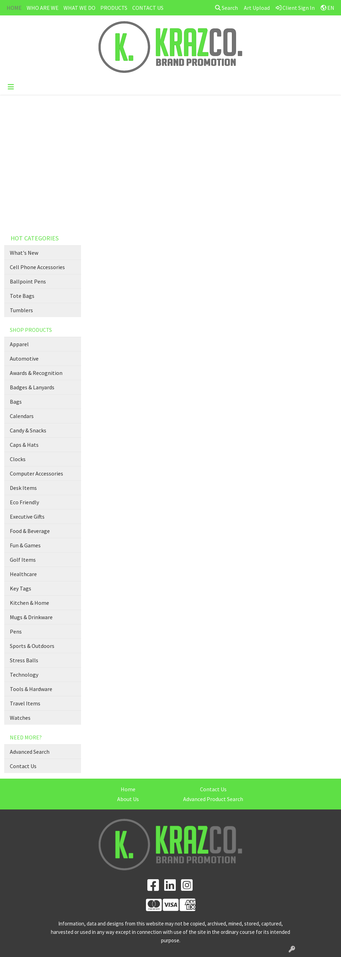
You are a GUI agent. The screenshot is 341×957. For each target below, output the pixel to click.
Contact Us (23, 766)
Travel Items (25, 703)
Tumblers (21, 310)
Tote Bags (22, 295)
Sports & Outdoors (32, 645)
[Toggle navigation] (11, 87)
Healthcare (23, 573)
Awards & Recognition (36, 372)
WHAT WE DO (79, 7)
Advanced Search (29, 751)
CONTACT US (147, 7)
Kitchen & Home (29, 602)
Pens (16, 631)
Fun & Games (25, 545)
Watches (20, 717)
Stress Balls (24, 660)
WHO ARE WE (43, 7)
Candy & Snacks (28, 430)
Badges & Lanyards (32, 387)
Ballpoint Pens (28, 281)
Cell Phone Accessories (37, 267)
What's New (24, 252)
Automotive (24, 358)
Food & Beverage (30, 530)
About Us (128, 798)
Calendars (22, 415)
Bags (16, 401)
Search (226, 7)
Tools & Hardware (31, 688)
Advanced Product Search (213, 798)
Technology (24, 674)
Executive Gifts (27, 516)
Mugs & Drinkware (31, 617)
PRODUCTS (113, 7)
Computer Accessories (36, 473)
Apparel (19, 344)
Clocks (18, 459)
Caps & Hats (24, 444)
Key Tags (20, 588)
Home (128, 789)
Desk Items (23, 487)
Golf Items (23, 559)
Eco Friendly (24, 502)
